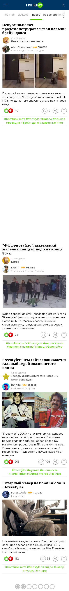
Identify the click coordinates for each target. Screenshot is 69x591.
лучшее (23, 14)
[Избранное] (64, 111)
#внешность (49, 470)
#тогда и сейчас (49, 473)
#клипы (32, 473)
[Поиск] (63, 5)
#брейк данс (30, 122)
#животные (47, 122)
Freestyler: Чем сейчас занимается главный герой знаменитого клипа (34, 364)
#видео (46, 119)
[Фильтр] (63, 16)
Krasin (15, 267)
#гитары (41, 570)
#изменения (17, 473)
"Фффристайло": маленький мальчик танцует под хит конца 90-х (32, 249)
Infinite (16, 385)
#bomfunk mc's (14, 119)
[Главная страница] (34, 5)
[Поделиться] (55, 111)
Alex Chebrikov (21, 47)
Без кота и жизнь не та (27, 41)
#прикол (59, 119)
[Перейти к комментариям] (46, 111)
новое (36, 14)
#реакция (13, 122)
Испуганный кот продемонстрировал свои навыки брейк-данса (34, 29)
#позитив (26, 346)
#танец (39, 346)
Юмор (15, 261)
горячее (9, 14)
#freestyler (33, 119)
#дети (58, 343)
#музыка (33, 470)
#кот (59, 122)
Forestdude (18, 492)
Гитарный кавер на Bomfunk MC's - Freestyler (33, 485)
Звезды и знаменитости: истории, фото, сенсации (34, 377)
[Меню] (5, 5)
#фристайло (53, 346)
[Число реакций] (11, 111)
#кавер (59, 567)
